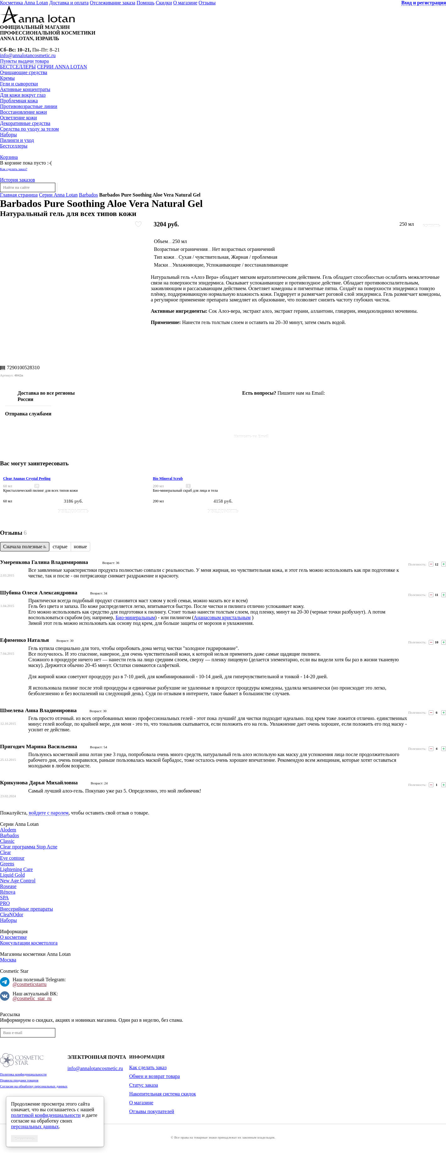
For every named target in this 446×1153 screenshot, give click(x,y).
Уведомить (73, 511)
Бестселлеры (18, 66)
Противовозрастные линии (28, 106)
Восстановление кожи (23, 112)
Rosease (8, 886)
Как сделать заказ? (13, 169)
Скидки (164, 2)
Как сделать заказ (148, 1067)
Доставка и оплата (69, 2)
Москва (8, 959)
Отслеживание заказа (112, 2)
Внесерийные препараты (26, 909)
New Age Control (18, 880)
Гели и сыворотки (19, 83)
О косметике (13, 937)
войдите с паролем (49, 812)
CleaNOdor (11, 914)
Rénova (7, 892)
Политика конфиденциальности (23, 1074)
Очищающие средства (23, 72)
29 (36, 486)
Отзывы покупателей (151, 1111)
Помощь (145, 2)
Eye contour (12, 858)
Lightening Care (16, 869)
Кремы (7, 78)
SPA (4, 897)
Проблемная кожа (19, 100)
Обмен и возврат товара (154, 1076)
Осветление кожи (18, 117)
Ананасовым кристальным (222, 617)
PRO (5, 903)
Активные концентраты (25, 89)
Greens (7, 863)
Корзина (9, 157)
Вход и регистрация (423, 2)
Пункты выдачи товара (24, 61)
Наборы (8, 134)
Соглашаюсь (24, 1138)
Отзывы (207, 2)
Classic (7, 841)
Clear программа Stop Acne (28, 846)
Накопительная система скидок (162, 1093)
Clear (5, 852)
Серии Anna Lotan (62, 66)
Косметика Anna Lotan (24, 2)
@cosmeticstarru (30, 984)
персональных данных (35, 1126)
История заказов (17, 179)
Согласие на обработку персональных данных (33, 1086)
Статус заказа (143, 1085)
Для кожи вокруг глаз (23, 95)
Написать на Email (251, 436)
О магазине (185, 2)
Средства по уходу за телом (29, 129)
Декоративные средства (25, 123)
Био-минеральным (135, 617)
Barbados (88, 195)
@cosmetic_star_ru (32, 998)
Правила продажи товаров (19, 1080)
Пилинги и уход (17, 140)
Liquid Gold (12, 875)
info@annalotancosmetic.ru (28, 55)
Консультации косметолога (29, 942)
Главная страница (19, 195)
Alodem (8, 829)
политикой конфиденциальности (46, 1115)
